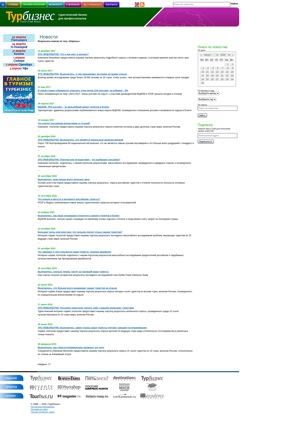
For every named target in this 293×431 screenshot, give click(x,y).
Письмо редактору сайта (42, 412)
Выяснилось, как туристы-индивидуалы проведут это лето (71, 347)
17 (202, 75)
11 (207, 72)
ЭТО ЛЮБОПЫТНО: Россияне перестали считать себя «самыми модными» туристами (86, 308)
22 (227, 75)
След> (233, 55)
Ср (211, 60)
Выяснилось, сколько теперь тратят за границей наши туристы (73, 271)
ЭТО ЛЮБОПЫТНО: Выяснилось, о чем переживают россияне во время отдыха (82, 74)
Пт (221, 60)
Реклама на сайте (39, 409)
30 (232, 79)
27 (217, 79)
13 (217, 72)
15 (227, 72)
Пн (201, 60)
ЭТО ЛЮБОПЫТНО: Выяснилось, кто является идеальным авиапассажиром (80, 140)
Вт (206, 60)
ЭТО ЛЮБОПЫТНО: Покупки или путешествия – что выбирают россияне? (79, 159)
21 (222, 75)
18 (207, 75)
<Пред (201, 55)
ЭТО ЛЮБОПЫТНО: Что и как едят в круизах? (63, 54)
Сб (226, 60)
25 (207, 79)
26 (212, 79)
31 (202, 83)
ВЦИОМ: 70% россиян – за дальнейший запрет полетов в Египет (73, 107)
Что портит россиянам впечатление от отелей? (64, 123)
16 (232, 72)
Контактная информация (42, 407)
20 (217, 75)
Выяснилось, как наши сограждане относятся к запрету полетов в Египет (79, 215)
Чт (216, 60)
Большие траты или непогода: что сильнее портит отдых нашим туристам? (80, 232)
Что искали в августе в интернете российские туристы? (69, 199)
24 (202, 79)
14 (222, 72)
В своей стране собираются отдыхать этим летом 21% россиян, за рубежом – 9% (83, 90)
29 (227, 79)
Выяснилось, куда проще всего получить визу (64, 179)
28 (222, 79)
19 (212, 75)
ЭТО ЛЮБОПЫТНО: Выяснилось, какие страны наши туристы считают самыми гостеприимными (92, 327)
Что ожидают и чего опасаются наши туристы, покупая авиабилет (74, 252)
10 (202, 72)
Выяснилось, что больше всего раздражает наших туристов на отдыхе (77, 288)
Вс (231, 60)
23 (232, 75)
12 (212, 72)
